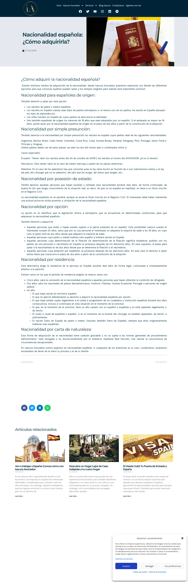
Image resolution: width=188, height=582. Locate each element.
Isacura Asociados (73, 5)
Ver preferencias (173, 566)
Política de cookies (140, 572)
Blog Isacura (104, 5)
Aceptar (126, 566)
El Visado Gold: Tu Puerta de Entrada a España (145, 468)
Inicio (58, 5)
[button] (182, 538)
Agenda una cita (133, 5)
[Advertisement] (94, 383)
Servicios (91, 5)
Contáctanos (118, 5)
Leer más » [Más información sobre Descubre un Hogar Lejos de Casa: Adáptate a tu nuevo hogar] (73, 496)
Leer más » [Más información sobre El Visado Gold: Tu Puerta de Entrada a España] (127, 496)
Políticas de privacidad (157, 572)
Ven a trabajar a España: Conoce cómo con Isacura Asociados (39, 468)
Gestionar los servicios (124, 558)
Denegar (149, 566)
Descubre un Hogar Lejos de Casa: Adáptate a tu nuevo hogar (88, 468)
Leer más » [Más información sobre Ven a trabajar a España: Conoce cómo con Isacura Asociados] (19, 496)
